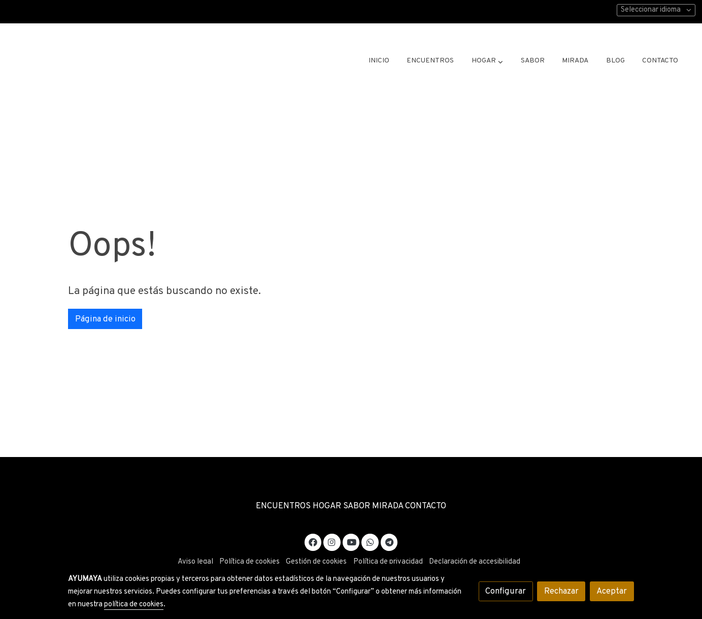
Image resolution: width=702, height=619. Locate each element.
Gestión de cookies (316, 562)
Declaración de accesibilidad (474, 562)
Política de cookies (249, 562)
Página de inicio (105, 319)
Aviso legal (195, 562)
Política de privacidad (388, 562)
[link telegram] (389, 541)
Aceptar (611, 591)
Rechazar (561, 591)
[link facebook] (313, 541)
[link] (99, 61)
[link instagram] (332, 541)
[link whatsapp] (370, 541)
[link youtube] (352, 541)
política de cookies (133, 604)
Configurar (505, 591)
